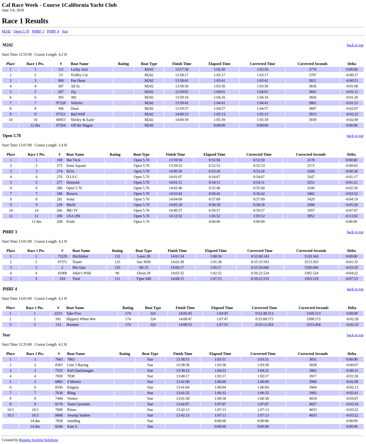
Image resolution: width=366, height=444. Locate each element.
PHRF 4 (53, 31)
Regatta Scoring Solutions (38, 440)
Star (65, 31)
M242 (6, 31)
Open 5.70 (21, 31)
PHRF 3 (38, 31)
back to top (355, 45)
